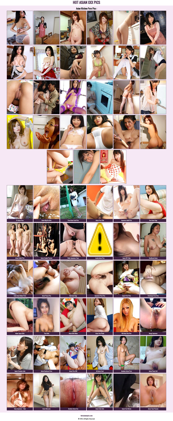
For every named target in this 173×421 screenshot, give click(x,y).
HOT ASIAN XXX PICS (86, 3)
